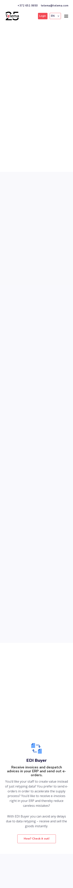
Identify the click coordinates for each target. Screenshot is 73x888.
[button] (55, 16)
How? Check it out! (36, 838)
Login (42, 16)
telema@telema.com (55, 5)
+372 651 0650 (28, 5)
